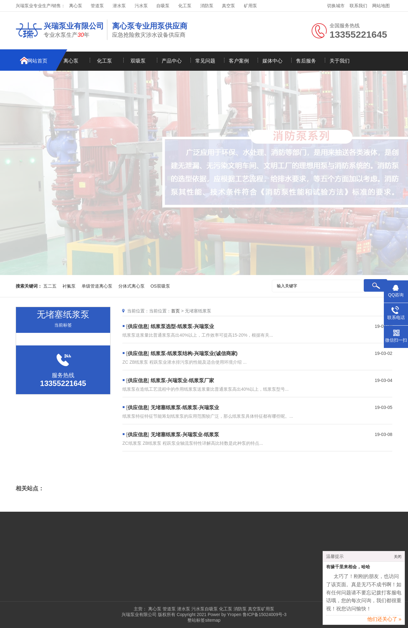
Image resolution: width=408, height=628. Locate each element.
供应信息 (138, 326)
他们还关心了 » (384, 621)
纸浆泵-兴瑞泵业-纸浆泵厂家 (182, 380)
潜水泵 (119, 5)
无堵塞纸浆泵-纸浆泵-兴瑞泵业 (185, 407)
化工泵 (184, 5)
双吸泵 (138, 60)
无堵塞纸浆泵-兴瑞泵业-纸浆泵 (185, 434)
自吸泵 (162, 5)
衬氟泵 (69, 286)
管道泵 (97, 5)
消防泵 (206, 5)
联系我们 (358, 5)
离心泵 (75, 5)
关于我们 (340, 60)
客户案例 (239, 60)
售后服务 (306, 60)
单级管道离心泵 (97, 286)
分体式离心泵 (131, 286)
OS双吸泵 (160, 286)
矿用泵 (250, 5)
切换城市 (336, 5)
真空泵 (228, 5)
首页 (175, 310)
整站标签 (196, 620)
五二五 (49, 286)
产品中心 (172, 60)
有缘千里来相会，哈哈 (348, 568)
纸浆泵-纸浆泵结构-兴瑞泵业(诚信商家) (194, 353)
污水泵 (141, 5)
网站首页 (37, 60)
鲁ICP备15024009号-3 (264, 614)
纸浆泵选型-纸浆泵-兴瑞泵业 (182, 326)
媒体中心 (272, 60)
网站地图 (381, 5)
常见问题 (205, 60)
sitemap (212, 620)
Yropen (234, 614)
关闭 (397, 558)
